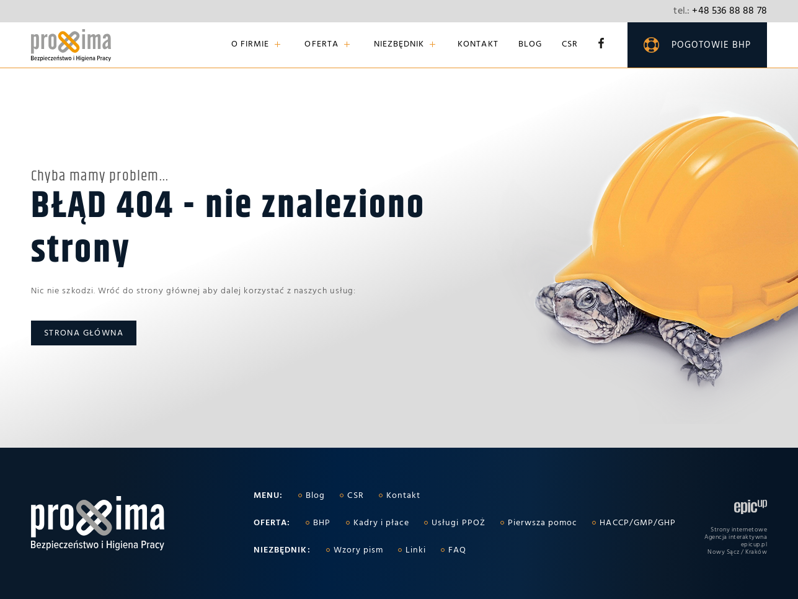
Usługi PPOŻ (458, 523)
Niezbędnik (399, 45)
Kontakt (478, 45)
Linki (416, 550)
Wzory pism (359, 550)
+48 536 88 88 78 (720, 11)
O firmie (250, 45)
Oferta (321, 45)
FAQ (457, 550)
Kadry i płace (381, 523)
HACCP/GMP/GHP (638, 523)
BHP (321, 523)
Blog (530, 45)
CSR (570, 45)
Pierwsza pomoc (543, 523)
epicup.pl (754, 544)
